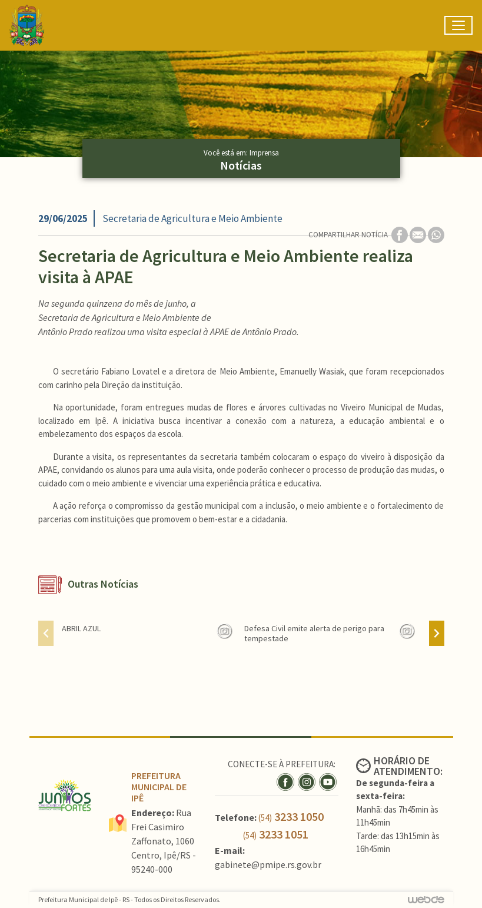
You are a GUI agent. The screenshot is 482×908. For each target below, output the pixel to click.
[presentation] (46, 633)
